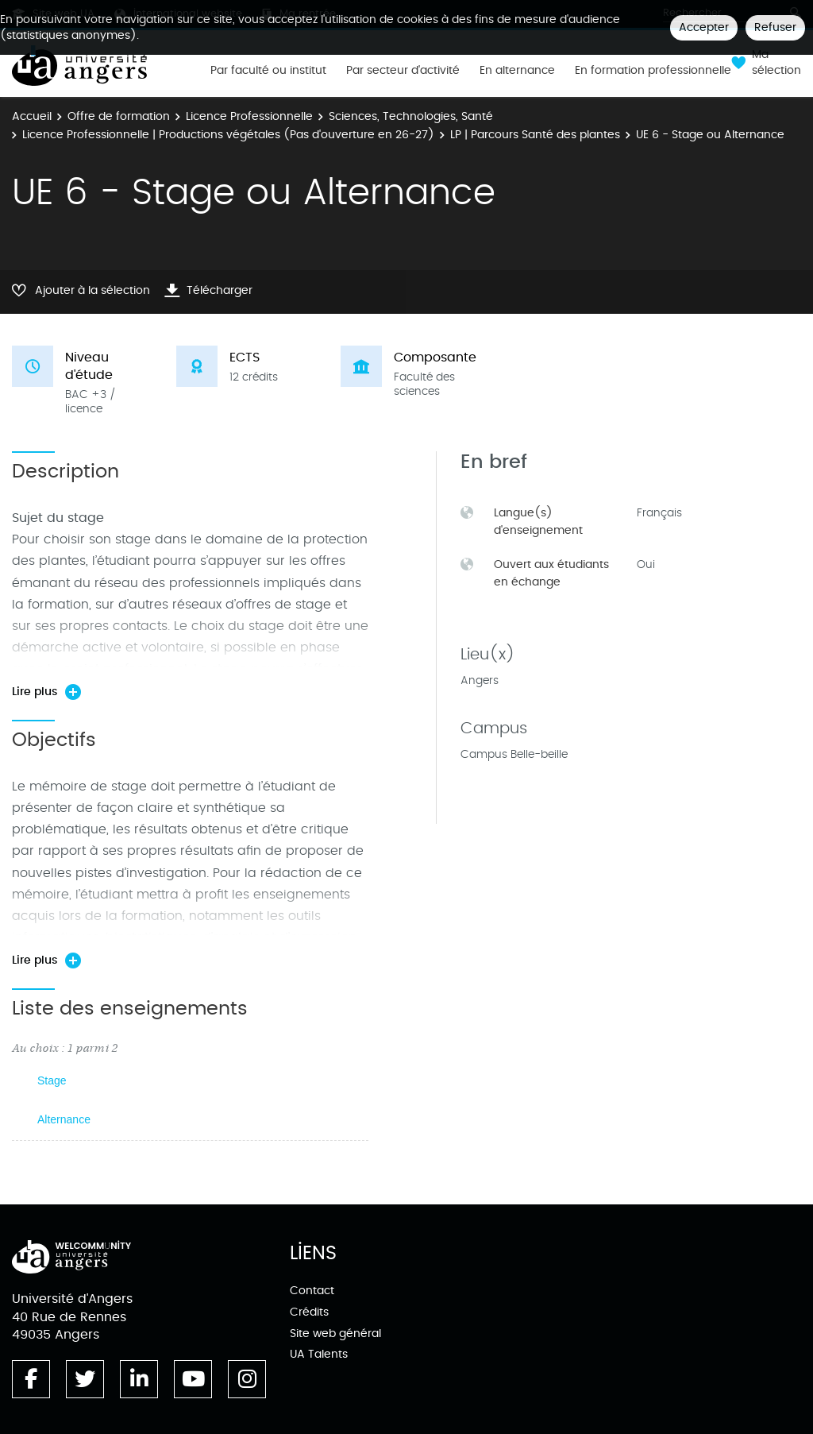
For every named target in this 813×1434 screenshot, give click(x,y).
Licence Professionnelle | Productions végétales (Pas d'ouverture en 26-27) (228, 134)
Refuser (775, 27)
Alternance (64, 1119)
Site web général (335, 1333)
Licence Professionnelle (249, 116)
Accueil (32, 116)
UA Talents (319, 1354)
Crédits (309, 1312)
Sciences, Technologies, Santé (411, 116)
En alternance (517, 71)
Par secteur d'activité (403, 71)
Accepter (704, 27)
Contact (312, 1290)
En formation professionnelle (653, 71)
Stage (52, 1080)
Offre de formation (118, 116)
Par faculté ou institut (268, 71)
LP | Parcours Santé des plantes (535, 134)
